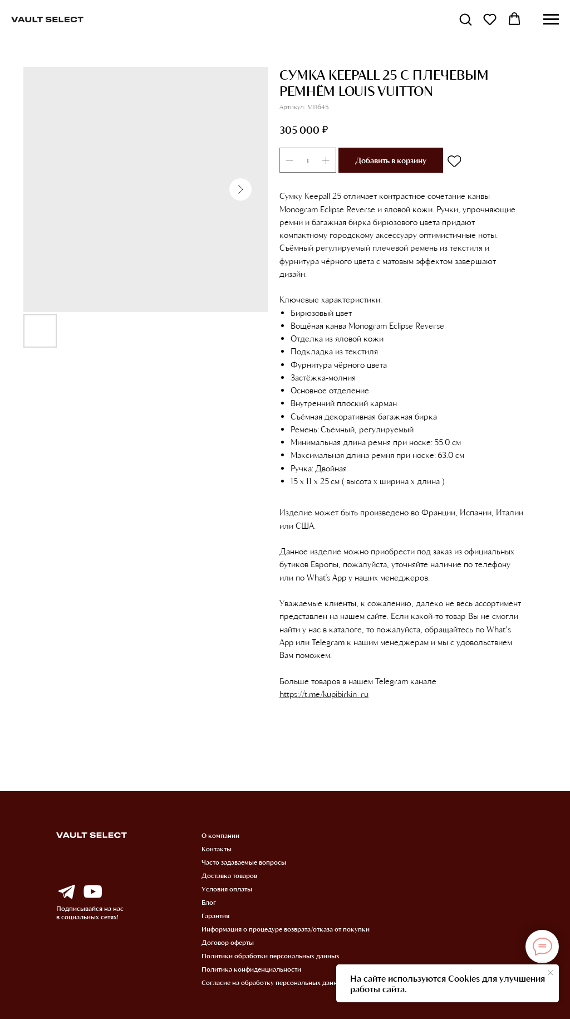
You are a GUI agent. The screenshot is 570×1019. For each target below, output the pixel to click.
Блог (209, 902)
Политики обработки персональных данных (271, 955)
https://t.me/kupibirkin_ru (323, 694)
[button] (465, 19)
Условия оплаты (227, 889)
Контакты (217, 848)
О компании (220, 835)
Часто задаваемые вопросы (244, 862)
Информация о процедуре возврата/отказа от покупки (286, 929)
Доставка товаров (229, 875)
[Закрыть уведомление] (550, 972)
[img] (66, 892)
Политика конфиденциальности (251, 969)
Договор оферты (228, 942)
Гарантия (215, 915)
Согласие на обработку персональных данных (274, 982)
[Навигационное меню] (551, 19)
